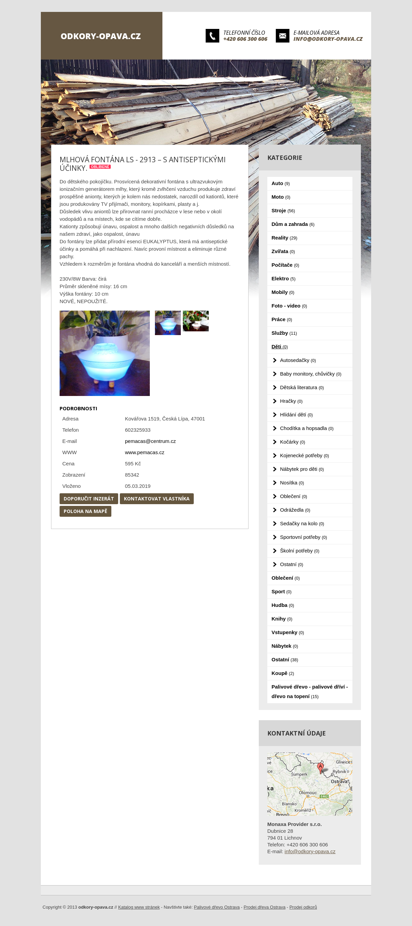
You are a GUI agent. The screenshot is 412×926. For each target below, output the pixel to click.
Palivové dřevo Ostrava (217, 907)
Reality (285, 238)
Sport (282, 591)
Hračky (291, 401)
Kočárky (292, 442)
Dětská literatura (302, 387)
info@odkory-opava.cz (328, 39)
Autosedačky (298, 360)
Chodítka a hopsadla (307, 428)
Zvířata (283, 251)
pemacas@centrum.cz (150, 441)
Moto (281, 197)
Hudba (283, 605)
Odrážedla (295, 510)
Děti (280, 346)
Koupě (283, 673)
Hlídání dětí (296, 414)
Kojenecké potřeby (304, 455)
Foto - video (289, 306)
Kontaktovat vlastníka (157, 498)
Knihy (282, 619)
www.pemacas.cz (144, 452)
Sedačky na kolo (302, 523)
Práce (282, 319)
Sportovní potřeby (303, 537)
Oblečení (293, 496)
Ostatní (291, 564)
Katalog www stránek (139, 907)
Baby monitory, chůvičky (311, 374)
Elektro (284, 278)
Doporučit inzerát (89, 498)
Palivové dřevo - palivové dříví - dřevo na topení (310, 691)
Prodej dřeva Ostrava (265, 907)
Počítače (285, 265)
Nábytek (285, 646)
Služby (284, 333)
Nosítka (292, 482)
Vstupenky (288, 632)
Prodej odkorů (303, 907)
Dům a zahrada (293, 224)
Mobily (283, 292)
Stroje (283, 210)
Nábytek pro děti (302, 469)
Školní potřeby (299, 550)
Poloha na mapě (85, 511)
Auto (281, 183)
